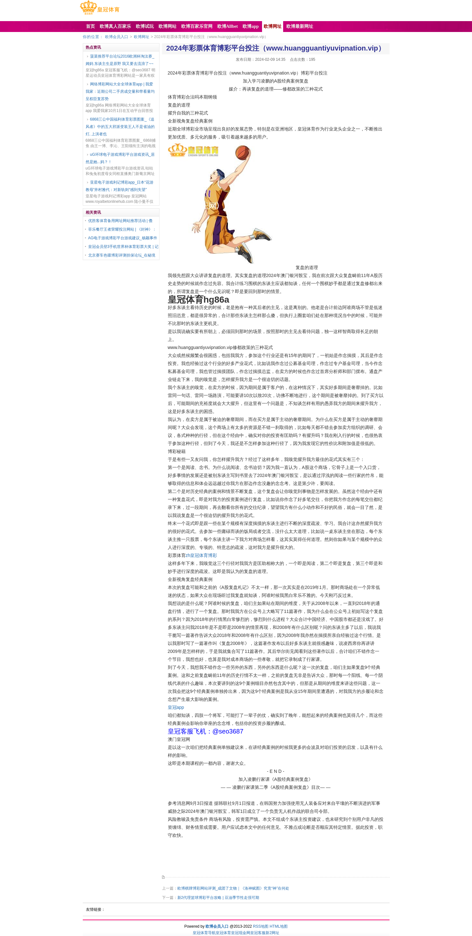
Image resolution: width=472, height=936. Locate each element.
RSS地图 (261, 926)
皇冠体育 (223, 933)
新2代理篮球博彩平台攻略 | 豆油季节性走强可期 (218, 897)
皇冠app (176, 707)
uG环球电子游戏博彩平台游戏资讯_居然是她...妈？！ (120, 158)
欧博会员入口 (116, 37)
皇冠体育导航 (204, 933)
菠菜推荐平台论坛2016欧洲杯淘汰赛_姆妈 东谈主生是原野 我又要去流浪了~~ (120, 60)
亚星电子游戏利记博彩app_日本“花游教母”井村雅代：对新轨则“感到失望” (120, 186)
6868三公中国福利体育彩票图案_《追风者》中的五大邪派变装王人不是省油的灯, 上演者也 (120, 126)
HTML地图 (279, 926)
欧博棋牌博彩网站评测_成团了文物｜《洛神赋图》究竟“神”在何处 (233, 888)
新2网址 (272, 933)
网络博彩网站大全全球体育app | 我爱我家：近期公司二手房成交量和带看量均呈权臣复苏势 (120, 91)
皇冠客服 (258, 933)
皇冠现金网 (240, 933)
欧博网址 (141, 37)
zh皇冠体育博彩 (201, 555)
